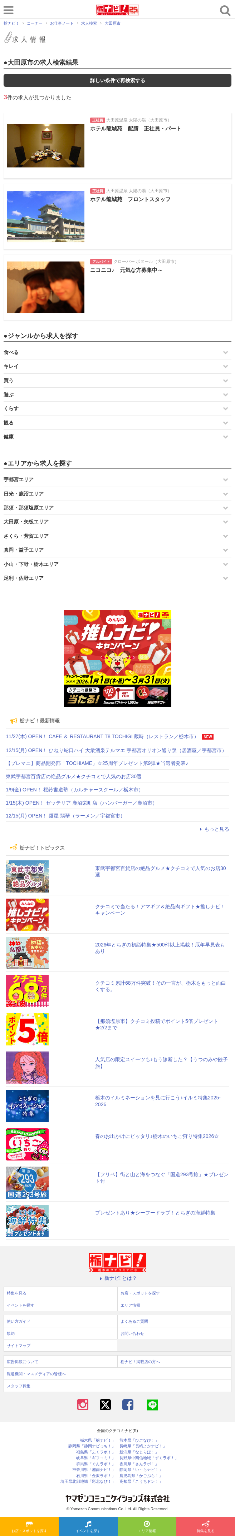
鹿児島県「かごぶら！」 (141, 1476)
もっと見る (213, 829)
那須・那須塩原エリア (29, 508)
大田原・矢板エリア (26, 522)
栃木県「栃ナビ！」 (98, 1440)
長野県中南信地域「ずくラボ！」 (148, 1458)
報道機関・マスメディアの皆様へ (36, 1374)
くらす (11, 408)
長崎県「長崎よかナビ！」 (143, 1446)
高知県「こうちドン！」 (141, 1481)
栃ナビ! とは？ (117, 1278)
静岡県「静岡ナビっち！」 (92, 1446)
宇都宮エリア (19, 479)
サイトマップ (18, 1345)
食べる (11, 352)
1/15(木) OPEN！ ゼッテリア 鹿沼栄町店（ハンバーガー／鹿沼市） (81, 803)
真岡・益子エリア (24, 550)
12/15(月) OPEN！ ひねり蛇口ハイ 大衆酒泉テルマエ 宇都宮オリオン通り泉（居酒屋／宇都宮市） (116, 750)
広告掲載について (22, 1361)
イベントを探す (88, 1527)
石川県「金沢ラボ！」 (96, 1476)
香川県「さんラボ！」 (139, 1464)
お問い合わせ (132, 1333)
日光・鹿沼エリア (24, 494)
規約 (11, 1333)
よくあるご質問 (134, 1321)
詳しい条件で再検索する (117, 80)
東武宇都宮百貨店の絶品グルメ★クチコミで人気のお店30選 (74, 776)
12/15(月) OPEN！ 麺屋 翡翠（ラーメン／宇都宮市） (65, 816)
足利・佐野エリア (24, 578)
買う (9, 380)
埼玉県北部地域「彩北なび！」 (88, 1481)
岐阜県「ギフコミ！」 (96, 1458)
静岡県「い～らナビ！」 (141, 1470)
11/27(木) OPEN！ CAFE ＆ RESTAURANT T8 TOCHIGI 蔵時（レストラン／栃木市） (102, 736)
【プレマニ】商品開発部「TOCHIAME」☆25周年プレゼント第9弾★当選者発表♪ (97, 763)
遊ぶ (9, 394)
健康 (9, 436)
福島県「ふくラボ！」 (96, 1452)
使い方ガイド (18, 1321)
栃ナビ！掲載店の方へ (140, 1361)
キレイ (11, 366)
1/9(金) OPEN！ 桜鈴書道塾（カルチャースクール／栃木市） (74, 789)
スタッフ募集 (18, 1386)
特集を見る (206, 1527)
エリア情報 (147, 1527)
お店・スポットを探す (29, 1527)
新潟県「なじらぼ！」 (139, 1452)
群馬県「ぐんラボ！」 (96, 1464)
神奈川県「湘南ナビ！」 (94, 1470)
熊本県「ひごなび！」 (139, 1440)
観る (9, 423)
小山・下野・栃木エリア (31, 564)
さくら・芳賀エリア (26, 536)
